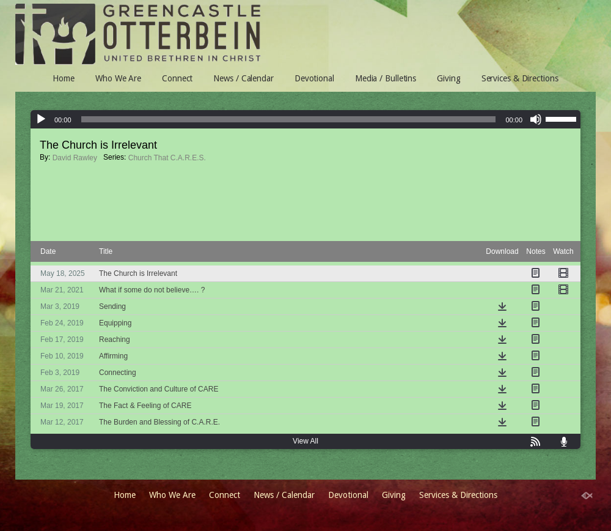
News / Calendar (243, 78)
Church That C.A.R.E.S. (167, 158)
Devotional (314, 78)
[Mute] (536, 119)
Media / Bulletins (385, 78)
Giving (448, 78)
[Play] (41, 119)
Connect (177, 78)
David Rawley (75, 158)
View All (305, 441)
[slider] (563, 118)
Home (64, 78)
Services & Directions (519, 78)
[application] (305, 119)
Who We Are (118, 78)
